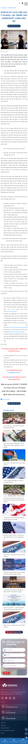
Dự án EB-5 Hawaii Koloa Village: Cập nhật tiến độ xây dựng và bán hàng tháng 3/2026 (14, 500)
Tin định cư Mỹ (12, 8)
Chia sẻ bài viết (5, 399)
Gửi (6, 673)
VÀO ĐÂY (11, 377)
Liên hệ (2, 733)
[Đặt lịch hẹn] (26, 729)
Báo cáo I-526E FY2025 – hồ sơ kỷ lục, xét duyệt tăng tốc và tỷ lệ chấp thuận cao (14, 537)
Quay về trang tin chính (14, 632)
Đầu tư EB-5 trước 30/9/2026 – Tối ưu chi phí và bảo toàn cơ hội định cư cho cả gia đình (14, 445)
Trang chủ (4, 8)
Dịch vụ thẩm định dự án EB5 (7, 730)
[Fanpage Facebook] (26, 733)
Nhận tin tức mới (14, 26)
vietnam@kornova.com (14, 372)
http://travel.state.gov (11, 311)
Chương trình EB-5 (5, 728)
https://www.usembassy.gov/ (17, 332)
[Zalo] (26, 737)
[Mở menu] (26, 3)
